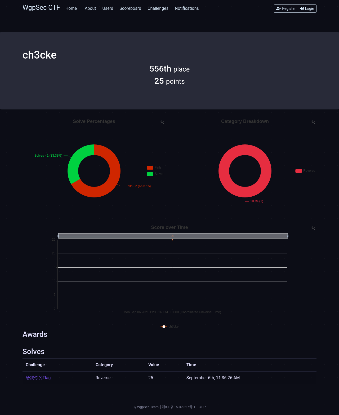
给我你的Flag (38, 377)
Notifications (187, 8)
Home (71, 8)
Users (107, 8)
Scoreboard (130, 8)
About (90, 8)
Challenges (158, 8)
